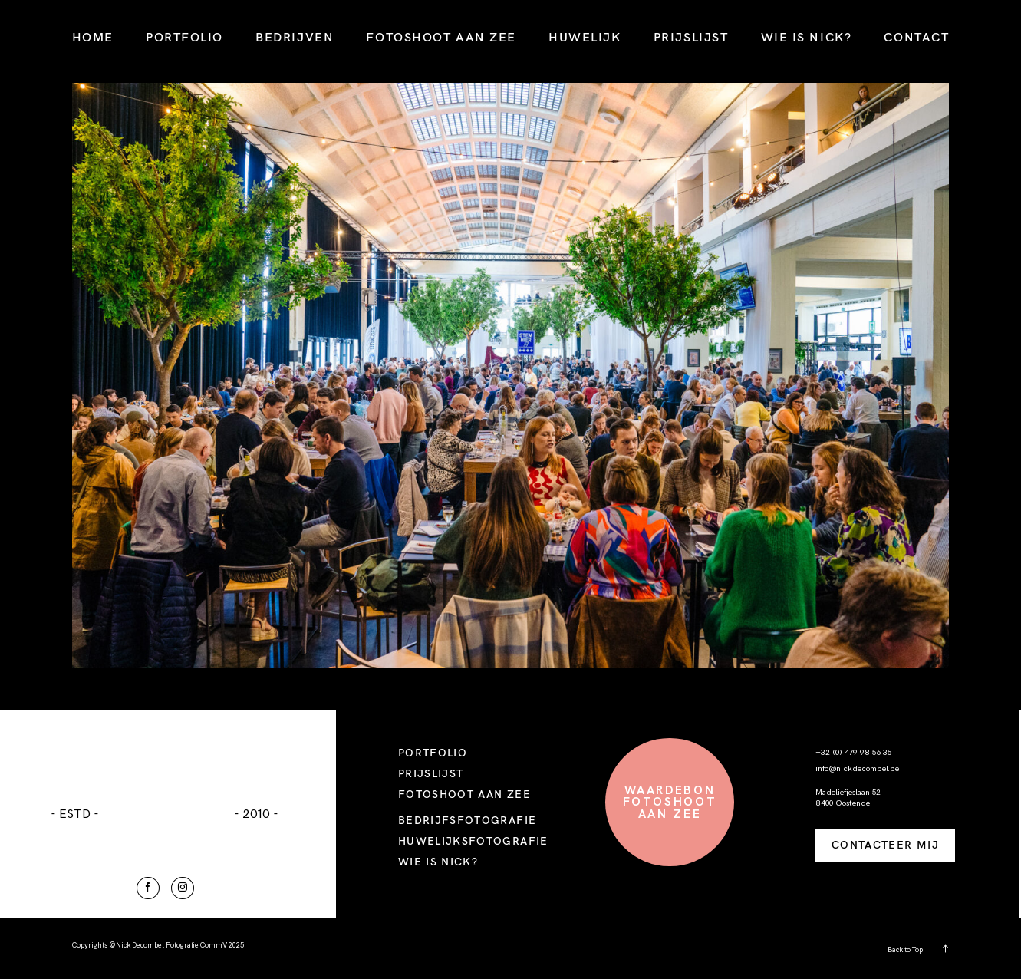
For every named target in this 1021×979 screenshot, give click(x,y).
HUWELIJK (584, 36)
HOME (93, 36)
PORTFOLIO (184, 36)
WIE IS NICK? (806, 36)
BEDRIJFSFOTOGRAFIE (467, 819)
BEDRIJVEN (294, 36)
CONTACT (916, 36)
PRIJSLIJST (691, 36)
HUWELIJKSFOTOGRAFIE (473, 840)
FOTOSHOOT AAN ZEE (441, 36)
